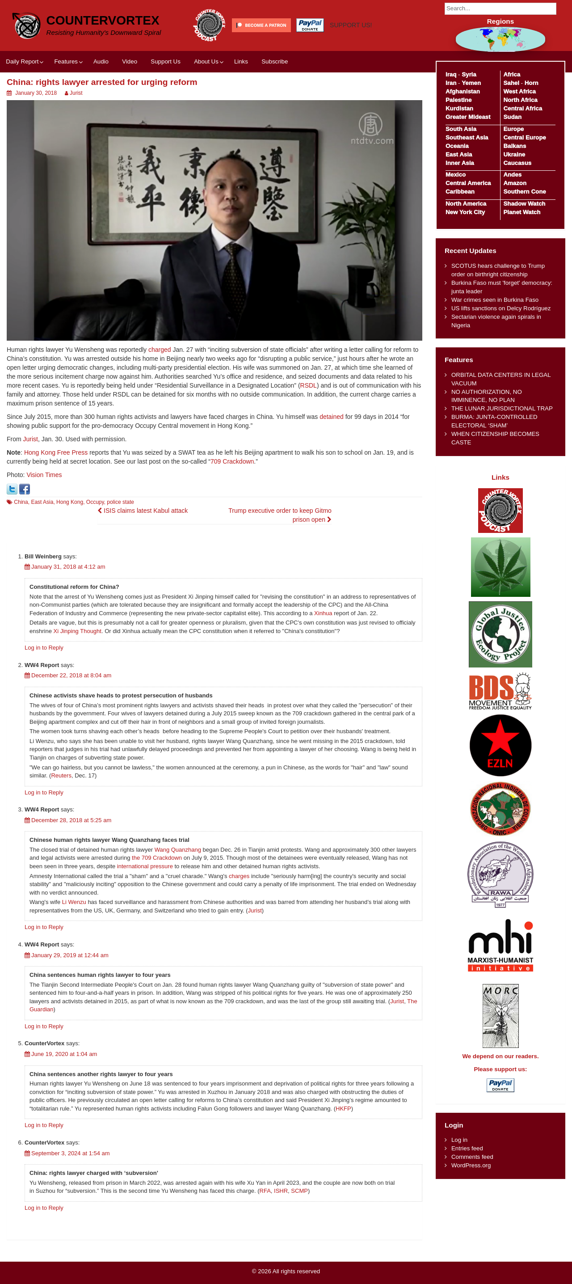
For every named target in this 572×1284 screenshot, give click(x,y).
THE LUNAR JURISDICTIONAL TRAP (502, 408)
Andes (512, 174)
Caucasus (517, 163)
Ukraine (514, 154)
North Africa (520, 100)
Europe (513, 129)
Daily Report (22, 61)
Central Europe (524, 137)
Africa (511, 74)
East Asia (42, 502)
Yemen (471, 83)
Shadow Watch (524, 203)
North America (466, 203)
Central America (468, 183)
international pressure (145, 866)
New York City (465, 212)
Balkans (514, 146)
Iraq (451, 74)
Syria (469, 74)
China (21, 502)
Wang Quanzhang (178, 849)
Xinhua (323, 613)
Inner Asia (460, 163)
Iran (451, 83)
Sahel (511, 83)
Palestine (458, 100)
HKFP (343, 1108)
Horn (531, 83)
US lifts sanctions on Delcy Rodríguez (501, 308)
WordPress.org (471, 1165)
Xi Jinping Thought (77, 631)
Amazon (514, 183)
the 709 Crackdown (157, 857)
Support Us (166, 61)
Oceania (457, 146)
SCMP (299, 1190)
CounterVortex (103, 20)
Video (129, 61)
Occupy (95, 502)
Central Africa (522, 108)
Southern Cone (524, 191)
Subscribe (274, 61)
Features (65, 61)
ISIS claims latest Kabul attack (142, 510)
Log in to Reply (44, 647)
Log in (459, 1139)
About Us (206, 61)
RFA (265, 1190)
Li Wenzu (74, 902)
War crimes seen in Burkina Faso (494, 299)
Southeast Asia (467, 137)
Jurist (76, 93)
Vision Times (44, 474)
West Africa (519, 91)
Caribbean (460, 191)
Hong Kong (69, 502)
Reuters (61, 775)
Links (241, 61)
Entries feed (467, 1148)
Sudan (512, 117)
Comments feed (472, 1156)
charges (239, 876)
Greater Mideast (468, 117)
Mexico (456, 174)
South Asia (461, 129)
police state (120, 502)
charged (159, 349)
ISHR (281, 1190)
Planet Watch (521, 212)
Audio (101, 61)
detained (332, 416)
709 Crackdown (232, 461)
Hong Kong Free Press (56, 452)
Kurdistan (459, 108)
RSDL (308, 385)
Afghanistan (463, 91)
